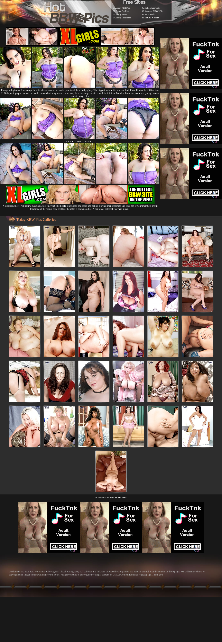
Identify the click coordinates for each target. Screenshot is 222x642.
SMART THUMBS (118, 497)
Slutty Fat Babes (123, 17)
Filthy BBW (121, 14)
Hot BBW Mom (152, 17)
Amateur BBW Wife (154, 11)
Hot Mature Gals (152, 8)
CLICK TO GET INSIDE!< (80, 141)
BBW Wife (150, 14)
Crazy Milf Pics (123, 8)
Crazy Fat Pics (122, 11)
